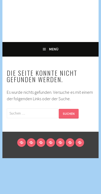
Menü (53, 49)
